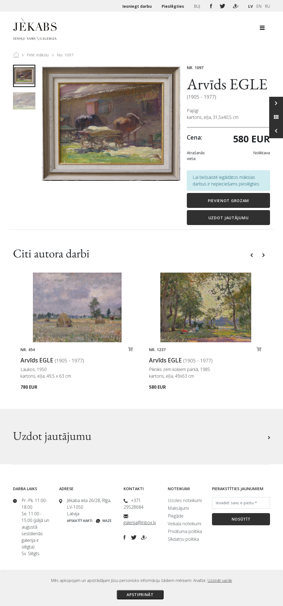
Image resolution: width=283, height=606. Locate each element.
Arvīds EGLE (227, 84)
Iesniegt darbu (137, 6)
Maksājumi (178, 508)
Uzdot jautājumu (228, 217)
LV (250, 6)
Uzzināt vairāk (220, 580)
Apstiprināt (140, 594)
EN (258, 6)
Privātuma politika (185, 531)
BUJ (197, 6)
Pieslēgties (173, 6)
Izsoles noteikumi (185, 500)
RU (267, 6)
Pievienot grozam (228, 200)
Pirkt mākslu (38, 55)
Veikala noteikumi (184, 524)
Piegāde (176, 516)
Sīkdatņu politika (183, 539)
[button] (252, 255)
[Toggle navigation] (262, 29)
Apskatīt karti (79, 520)
